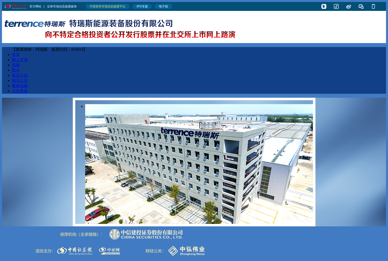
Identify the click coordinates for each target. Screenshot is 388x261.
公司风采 (20, 91)
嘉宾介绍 (20, 75)
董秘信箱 (20, 86)
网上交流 (20, 60)
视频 (16, 65)
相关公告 (20, 80)
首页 (16, 54)
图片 (16, 70)
